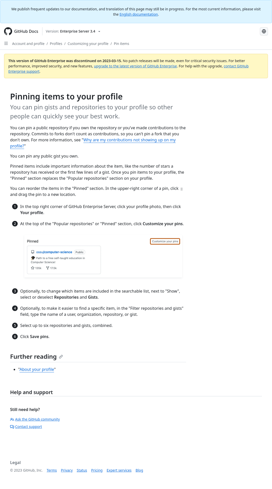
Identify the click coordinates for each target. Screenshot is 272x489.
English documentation (138, 14)
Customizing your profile (88, 43)
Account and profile (28, 43)
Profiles (56, 43)
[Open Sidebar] (6, 43)
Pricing (97, 470)
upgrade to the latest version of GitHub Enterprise (135, 66)
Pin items (121, 43)
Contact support (26, 426)
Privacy (67, 470)
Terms (52, 470)
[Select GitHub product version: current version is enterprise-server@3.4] (73, 31)
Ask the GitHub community (35, 419)
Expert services (119, 470)
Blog (139, 470)
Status (82, 470)
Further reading (36, 356)
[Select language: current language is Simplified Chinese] (264, 31)
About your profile (36, 369)
